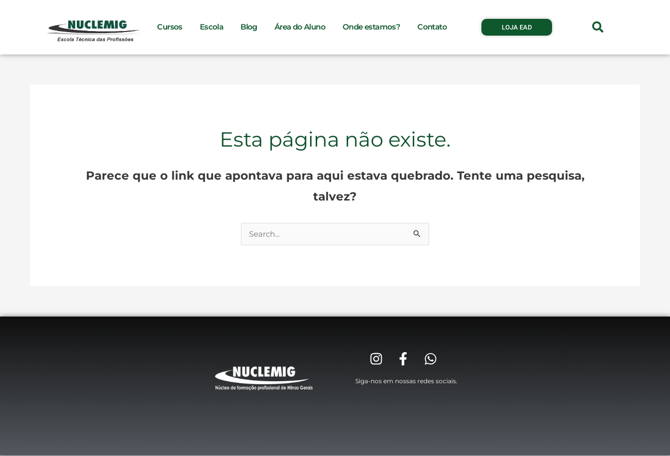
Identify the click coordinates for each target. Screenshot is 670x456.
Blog (248, 27)
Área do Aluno (300, 27)
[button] (598, 27)
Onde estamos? (371, 27)
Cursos (169, 27)
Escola (211, 27)
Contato (432, 27)
